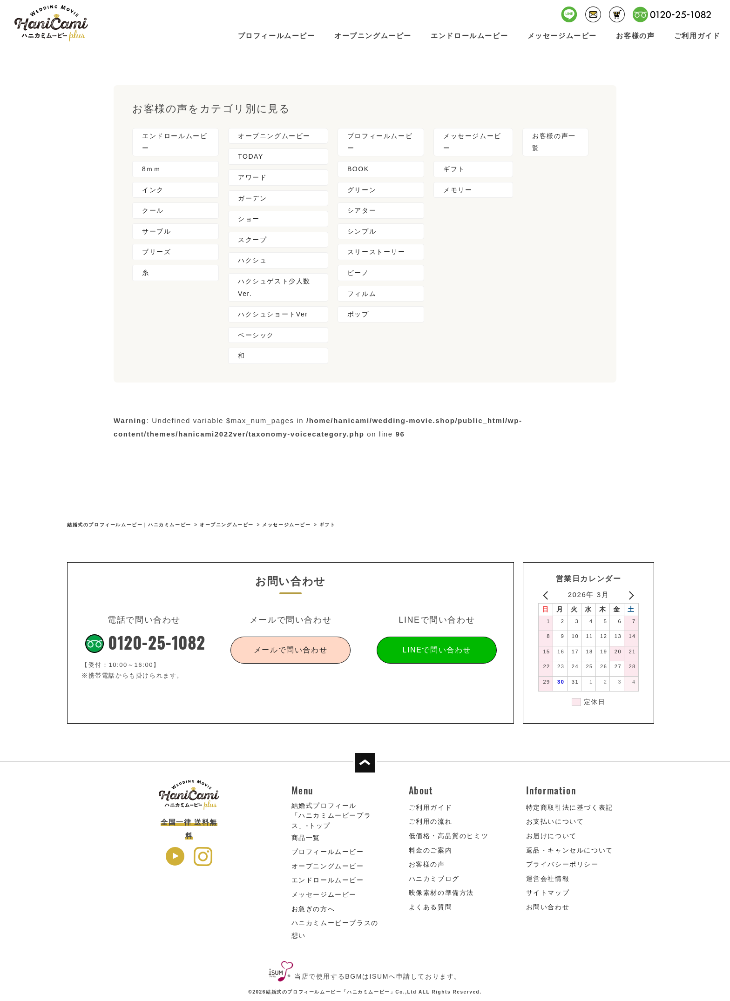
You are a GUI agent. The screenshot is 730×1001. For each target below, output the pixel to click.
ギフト (454, 169)
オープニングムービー (373, 36)
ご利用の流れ (431, 821)
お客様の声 (635, 36)
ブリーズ (156, 251)
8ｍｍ (151, 169)
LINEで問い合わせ (436, 650)
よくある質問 (431, 907)
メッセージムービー (562, 36)
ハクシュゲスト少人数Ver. (274, 287)
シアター (361, 210)
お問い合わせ (548, 907)
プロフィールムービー (276, 36)
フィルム (361, 293)
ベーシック (256, 335)
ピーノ (358, 272)
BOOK (358, 169)
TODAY (251, 156)
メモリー (457, 190)
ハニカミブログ (434, 878)
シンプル (361, 231)
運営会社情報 (548, 878)
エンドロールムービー (469, 36)
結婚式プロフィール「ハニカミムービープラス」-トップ (331, 815)
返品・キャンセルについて (569, 850)
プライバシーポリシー (562, 864)
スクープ (252, 239)
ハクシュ (252, 260)
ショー (249, 218)
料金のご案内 (431, 850)
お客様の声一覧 (554, 142)
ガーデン (252, 198)
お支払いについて (555, 821)
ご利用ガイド (697, 36)
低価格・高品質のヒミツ (449, 836)
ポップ (358, 314)
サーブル (156, 231)
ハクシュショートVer (273, 314)
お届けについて (551, 836)
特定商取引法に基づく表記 (569, 807)
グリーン (361, 190)
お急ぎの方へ (313, 909)
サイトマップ (548, 892)
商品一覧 (305, 837)
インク (153, 190)
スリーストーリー (376, 251)
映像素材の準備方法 (441, 892)
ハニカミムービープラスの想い (335, 929)
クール (153, 210)
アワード (252, 177)
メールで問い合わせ (290, 650)
